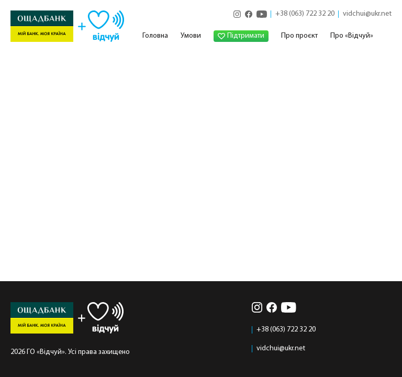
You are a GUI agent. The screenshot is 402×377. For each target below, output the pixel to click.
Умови (191, 36)
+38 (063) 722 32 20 (304, 14)
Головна (155, 36)
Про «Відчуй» (351, 36)
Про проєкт (299, 36)
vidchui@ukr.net (367, 14)
